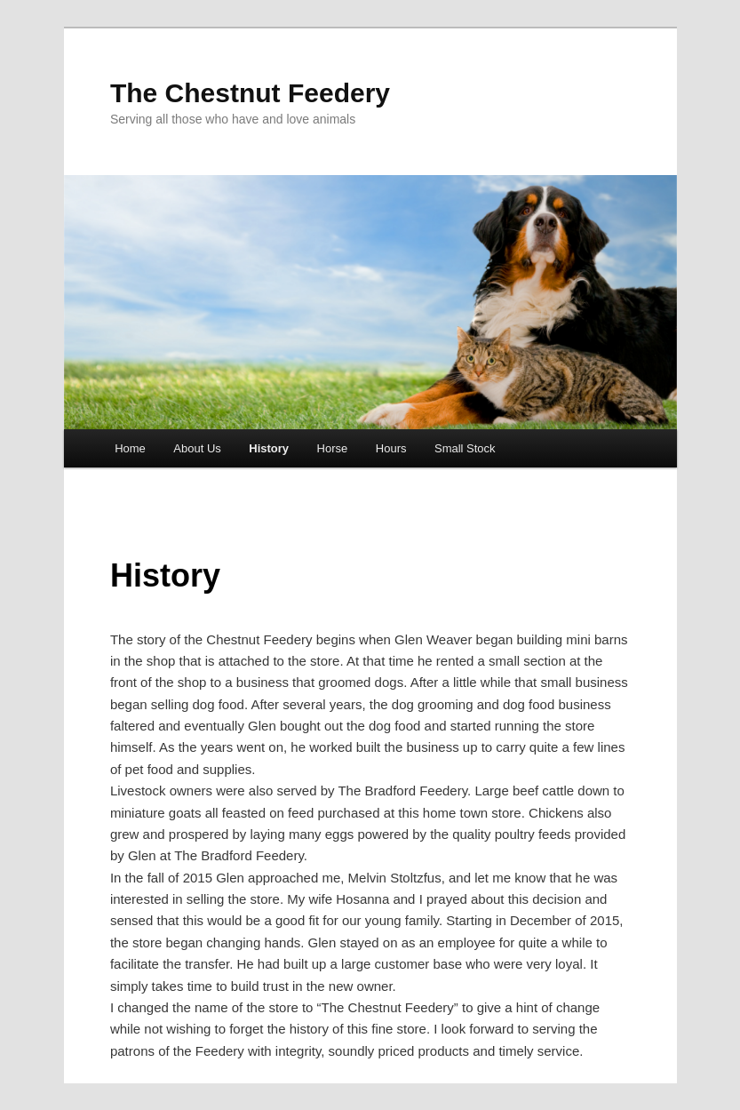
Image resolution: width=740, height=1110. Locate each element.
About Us (196, 448)
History (269, 448)
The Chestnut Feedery (250, 93)
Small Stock (465, 448)
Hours (391, 448)
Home (130, 448)
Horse (332, 448)
